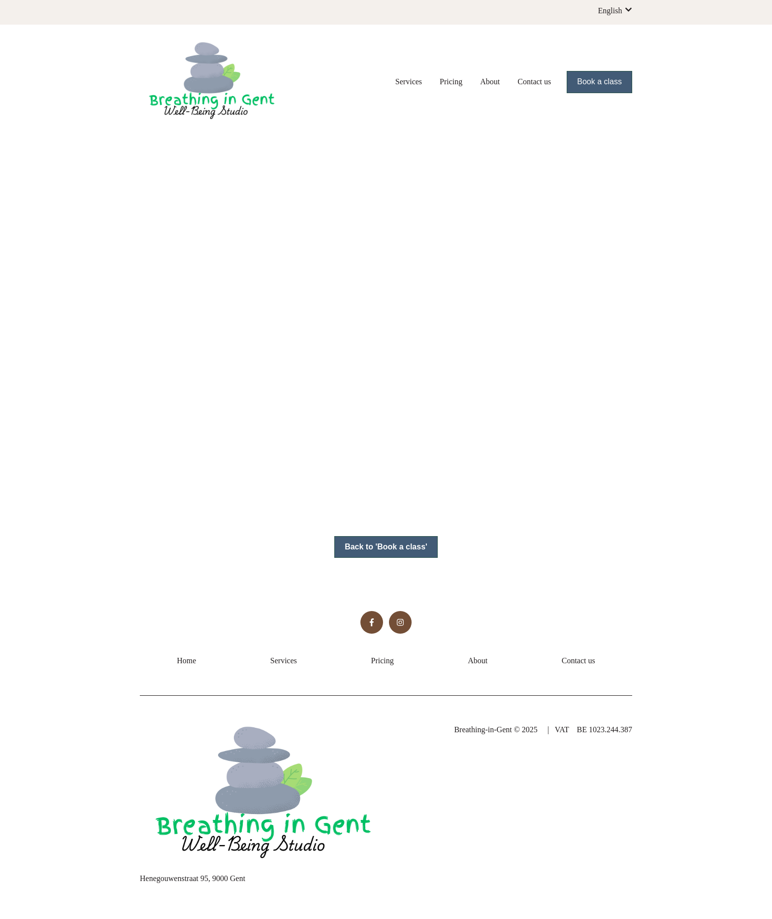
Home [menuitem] (186, 660)
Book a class (599, 81)
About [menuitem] (477, 660)
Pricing (451, 81)
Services (408, 81)
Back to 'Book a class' (386, 547)
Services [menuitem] (283, 660)
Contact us (534, 81)
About (490, 81)
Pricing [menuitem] (382, 660)
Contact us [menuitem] (578, 660)
